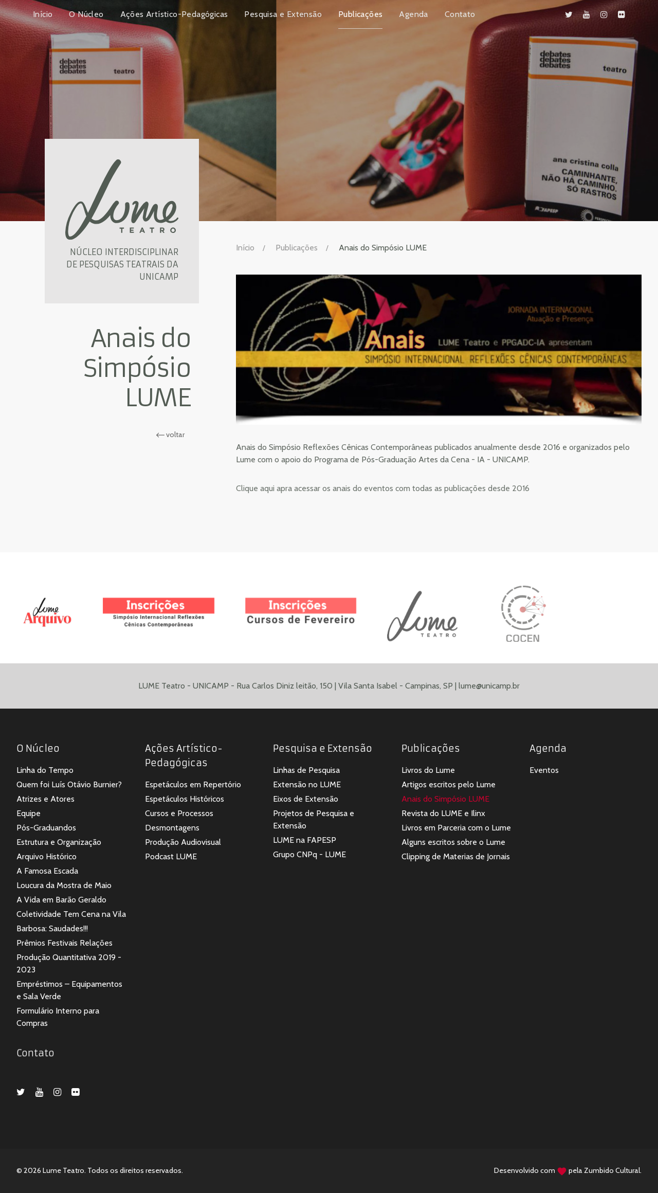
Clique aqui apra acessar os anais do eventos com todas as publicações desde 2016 (382, 488)
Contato (460, 14)
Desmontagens (172, 832)
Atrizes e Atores (45, 802)
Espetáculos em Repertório (193, 789)
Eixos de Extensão (305, 803)
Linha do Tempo (45, 774)
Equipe (28, 817)
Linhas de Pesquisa (306, 775)
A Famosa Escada (47, 874)
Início (42, 14)
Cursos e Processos (179, 818)
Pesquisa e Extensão (283, 14)
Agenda (413, 14)
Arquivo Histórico (46, 860)
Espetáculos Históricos (184, 803)
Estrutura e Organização (58, 846)
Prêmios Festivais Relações (64, 946)
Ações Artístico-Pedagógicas (174, 14)
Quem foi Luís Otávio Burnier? (69, 788)
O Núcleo (86, 14)
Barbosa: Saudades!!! (52, 932)
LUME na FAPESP (304, 844)
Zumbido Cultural (603, 1170)
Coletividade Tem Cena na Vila (71, 918)
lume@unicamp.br (489, 695)
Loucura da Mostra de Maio (64, 889)
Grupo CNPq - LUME (309, 859)
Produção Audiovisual (183, 847)
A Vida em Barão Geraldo (61, 903)
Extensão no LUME (307, 789)
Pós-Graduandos (46, 831)
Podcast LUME (171, 861)
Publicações (360, 14)
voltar (167, 434)
